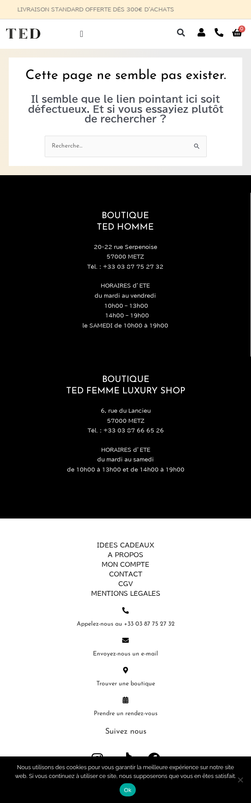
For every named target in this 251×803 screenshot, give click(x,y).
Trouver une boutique (125, 684)
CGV (125, 584)
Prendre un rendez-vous (126, 713)
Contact (125, 574)
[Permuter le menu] (81, 33)
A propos (125, 555)
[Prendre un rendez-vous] (125, 700)
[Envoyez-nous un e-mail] (125, 640)
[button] (181, 32)
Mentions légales (125, 594)
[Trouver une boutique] (125, 670)
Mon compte (125, 565)
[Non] (240, 779)
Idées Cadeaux (125, 545)
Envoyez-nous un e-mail (125, 654)
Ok (127, 790)
